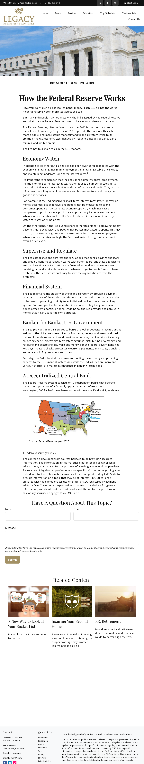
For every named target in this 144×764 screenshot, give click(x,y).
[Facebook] (107, 3)
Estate (41, 744)
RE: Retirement (108, 621)
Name (8, 509)
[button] (44, 13)
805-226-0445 (52, 3)
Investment (43, 741)
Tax (39, 751)
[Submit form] (12, 560)
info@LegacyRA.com (12, 758)
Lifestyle (42, 757)
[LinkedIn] (100, 3)
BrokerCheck (126, 734)
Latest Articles (44, 761)
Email (76, 509)
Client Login (130, 3)
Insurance (42, 747)
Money (41, 754)
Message (10, 528)
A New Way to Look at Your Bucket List (26, 624)
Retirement (43, 737)
